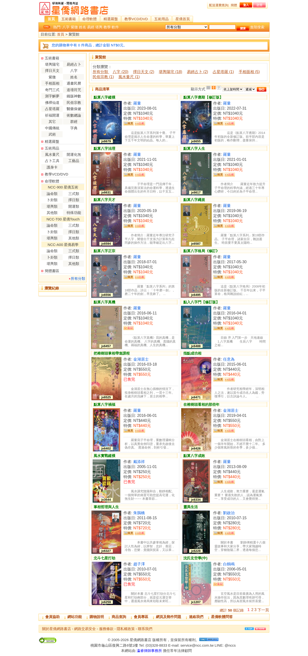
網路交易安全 (85, 629)
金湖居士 (141, 359)
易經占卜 (74, 64)
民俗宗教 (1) (103, 77)
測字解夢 (52, 96)
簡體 (234, 5)
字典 (73, 128)
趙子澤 (139, 564)
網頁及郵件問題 (168, 617)
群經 (73, 121)
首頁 (51, 19)
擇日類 (73, 200)
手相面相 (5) (249, 72)
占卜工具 (52, 161)
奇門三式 (52, 90)
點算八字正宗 (104, 251)
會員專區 (141, 617)
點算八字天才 (104, 200)
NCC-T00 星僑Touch (63, 219)
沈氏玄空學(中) (195, 558)
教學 (107, 27)
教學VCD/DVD (136, 19)
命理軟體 (89, 19)
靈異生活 (190, 507)
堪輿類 (52, 206)
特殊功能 (74, 213)
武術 (52, 134)
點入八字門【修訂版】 (201, 302)
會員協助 (52, 617)
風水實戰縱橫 (104, 456)
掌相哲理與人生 (106, 507)
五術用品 (161, 19)
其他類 (52, 213)
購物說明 (97, 617)
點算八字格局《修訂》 (201, 251)
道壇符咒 (74, 90)
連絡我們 (196, 617)
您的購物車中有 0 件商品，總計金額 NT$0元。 (89, 45)
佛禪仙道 (52, 102)
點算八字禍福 (104, 404)
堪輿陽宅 (52, 64)
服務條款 (106, 629)
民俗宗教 (74, 102)
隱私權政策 (126, 629)
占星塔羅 (52, 109)
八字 (66, 27)
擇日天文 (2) (143, 72)
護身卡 (52, 167)
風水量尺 (52, 154)
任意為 (229, 359)
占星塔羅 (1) (223, 72)
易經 (90, 27)
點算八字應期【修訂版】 (203, 97)
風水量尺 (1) (129, 77)
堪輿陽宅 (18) (170, 72)
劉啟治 (229, 513)
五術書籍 (68, 19)
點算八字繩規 (194, 200)
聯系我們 (145, 629)
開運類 (73, 206)
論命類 (52, 194)
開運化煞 (74, 154)
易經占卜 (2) (197, 72)
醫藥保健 (74, 109)
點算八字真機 (104, 302)
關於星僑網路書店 (56, 629)
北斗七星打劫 (104, 558)
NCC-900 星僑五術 (63, 187)
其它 (52, 121)
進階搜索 (257, 27)
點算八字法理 (104, 148)
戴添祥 (139, 462)
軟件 (115, 27)
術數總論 (74, 115)
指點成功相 (192, 353)
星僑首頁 (182, 19)
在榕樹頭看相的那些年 (201, 404)
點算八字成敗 (194, 456)
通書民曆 (74, 83)
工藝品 (73, 161)
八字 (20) (120, 72)
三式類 (73, 194)
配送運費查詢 (218, 5)
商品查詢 (119, 617)
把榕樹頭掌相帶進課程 (112, 353)
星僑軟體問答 (222, 617)
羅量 (137, 103)
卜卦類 (52, 200)
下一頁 (263, 610)
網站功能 (74, 617)
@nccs (230, 645)
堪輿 (99, 27)
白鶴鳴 (229, 564)
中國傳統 (52, 128)
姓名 (82, 27)
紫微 (74, 27)
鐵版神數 (74, 96)
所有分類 (78, 278)
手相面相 (52, 83)
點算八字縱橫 (104, 97)
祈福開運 (52, 115)
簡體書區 (52, 271)
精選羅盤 (110, 19)
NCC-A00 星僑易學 (63, 245)
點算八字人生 (194, 148)
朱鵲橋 (139, 513)
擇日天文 (52, 71)
